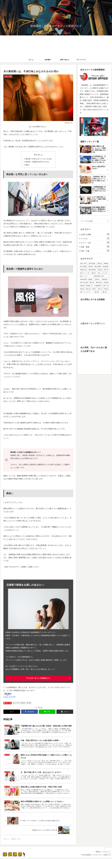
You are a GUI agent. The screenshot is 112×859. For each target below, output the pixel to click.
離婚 (29, 703)
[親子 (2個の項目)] (94, 289)
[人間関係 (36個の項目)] (84, 266)
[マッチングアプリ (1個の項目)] (87, 292)
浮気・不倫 (7, 703)
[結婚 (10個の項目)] (100, 270)
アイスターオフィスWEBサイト (38, 678)
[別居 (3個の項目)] (98, 279)
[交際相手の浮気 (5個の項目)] (102, 276)
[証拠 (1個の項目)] (98, 292)
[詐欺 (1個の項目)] (106, 289)
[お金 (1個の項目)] (100, 289)
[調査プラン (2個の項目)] (90, 285)
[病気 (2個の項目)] (82, 285)
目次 (35, 155)
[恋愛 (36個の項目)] (91, 266)
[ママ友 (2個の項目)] (106, 285)
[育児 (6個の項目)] (94, 273)
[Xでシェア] (11, 712)
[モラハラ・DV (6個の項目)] (85, 273)
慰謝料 (23, 703)
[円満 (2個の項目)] (88, 289)
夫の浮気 (16, 703)
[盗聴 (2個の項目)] (106, 282)
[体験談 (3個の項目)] (106, 279)
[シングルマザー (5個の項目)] (103, 273)
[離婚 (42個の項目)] (106, 263)
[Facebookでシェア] (29, 712)
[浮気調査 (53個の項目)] (92, 263)
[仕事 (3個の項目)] (92, 282)
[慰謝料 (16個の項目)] (106, 266)
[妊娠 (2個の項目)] (82, 289)
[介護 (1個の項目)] (106, 292)
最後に (27, 165)
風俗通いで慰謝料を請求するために (37, 162)
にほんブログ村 (9, 697)
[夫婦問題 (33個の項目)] (98, 266)
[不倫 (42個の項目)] (100, 263)
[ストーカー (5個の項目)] (86, 276)
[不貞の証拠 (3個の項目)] (84, 282)
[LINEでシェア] (47, 712)
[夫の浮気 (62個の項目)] (84, 263)
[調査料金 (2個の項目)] (99, 285)
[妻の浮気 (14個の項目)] (84, 270)
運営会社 (97, 853)
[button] (64, 712)
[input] (95, 221)
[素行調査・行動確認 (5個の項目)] (87, 279)
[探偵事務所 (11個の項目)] (92, 270)
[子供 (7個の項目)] (106, 270)
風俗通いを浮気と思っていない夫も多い (39, 159)
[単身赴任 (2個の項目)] (99, 282)
